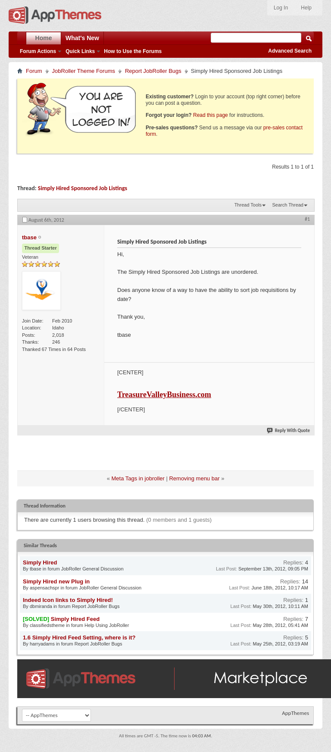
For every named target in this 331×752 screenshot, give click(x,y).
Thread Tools (248, 204)
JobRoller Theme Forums (83, 71)
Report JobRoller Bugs (153, 71)
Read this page (210, 115)
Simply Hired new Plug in (56, 581)
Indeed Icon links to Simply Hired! (68, 600)
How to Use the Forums (133, 51)
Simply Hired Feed (75, 619)
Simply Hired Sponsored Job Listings (82, 188)
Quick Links (80, 51)
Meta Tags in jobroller (138, 478)
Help (306, 8)
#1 (307, 219)
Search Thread (287, 204)
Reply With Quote (289, 430)
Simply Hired (40, 562)
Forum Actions (38, 51)
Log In (281, 8)
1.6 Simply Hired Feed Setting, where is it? (79, 637)
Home (43, 37)
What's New (82, 37)
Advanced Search (290, 51)
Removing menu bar (194, 478)
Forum (34, 71)
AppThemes (295, 713)
